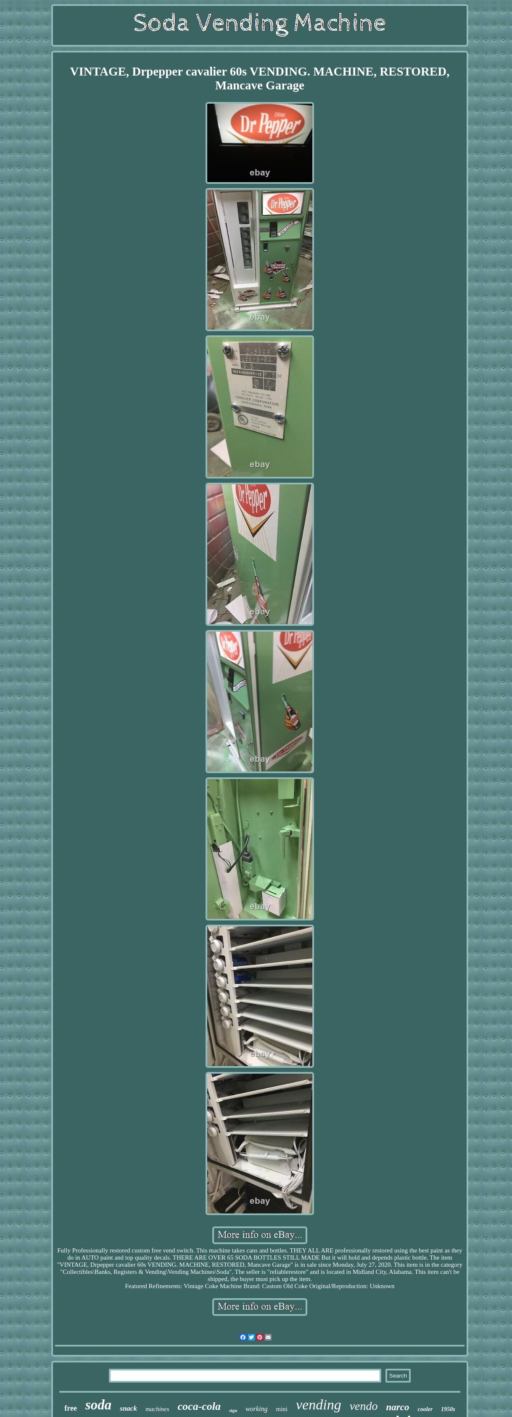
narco (397, 1407)
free (70, 1408)
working (256, 1408)
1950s (448, 1409)
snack (128, 1408)
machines (157, 1409)
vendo (364, 1405)
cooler (425, 1409)
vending (318, 1404)
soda (98, 1404)
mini (282, 1409)
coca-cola (199, 1406)
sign (233, 1410)
